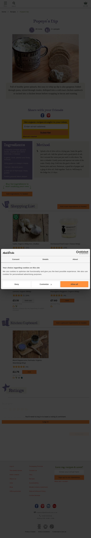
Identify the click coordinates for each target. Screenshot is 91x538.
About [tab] (75, 259)
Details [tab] (45, 259)
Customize (46, 284)
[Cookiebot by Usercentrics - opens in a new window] (78, 252)
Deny (16, 284)
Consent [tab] (15, 259)
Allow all (74, 284)
